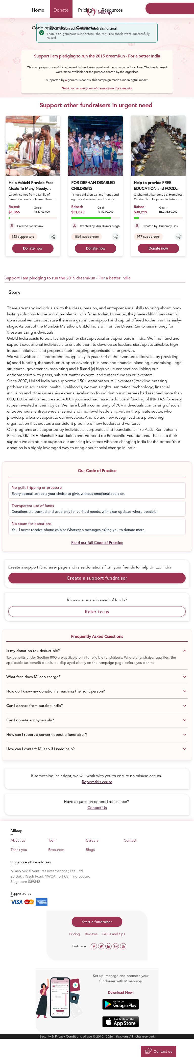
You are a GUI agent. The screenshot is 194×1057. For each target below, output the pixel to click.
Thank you (19, 849)
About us (18, 840)
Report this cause (97, 781)
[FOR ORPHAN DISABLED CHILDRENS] (95, 146)
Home (38, 10)
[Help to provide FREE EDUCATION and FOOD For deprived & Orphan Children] (158, 146)
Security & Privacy (53, 1036)
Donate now (32, 248)
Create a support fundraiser (97, 578)
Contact (130, 840)
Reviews (91, 934)
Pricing (74, 934)
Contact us (87, 28)
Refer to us (97, 612)
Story (14, 292)
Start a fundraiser (97, 922)
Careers (92, 840)
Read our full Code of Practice (97, 542)
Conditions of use (79, 1036)
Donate (61, 10)
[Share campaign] (53, 237)
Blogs (90, 849)
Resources (112, 10)
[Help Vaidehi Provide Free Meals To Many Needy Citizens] (33, 146)
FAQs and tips (113, 934)
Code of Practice (49, 28)
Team (52, 840)
